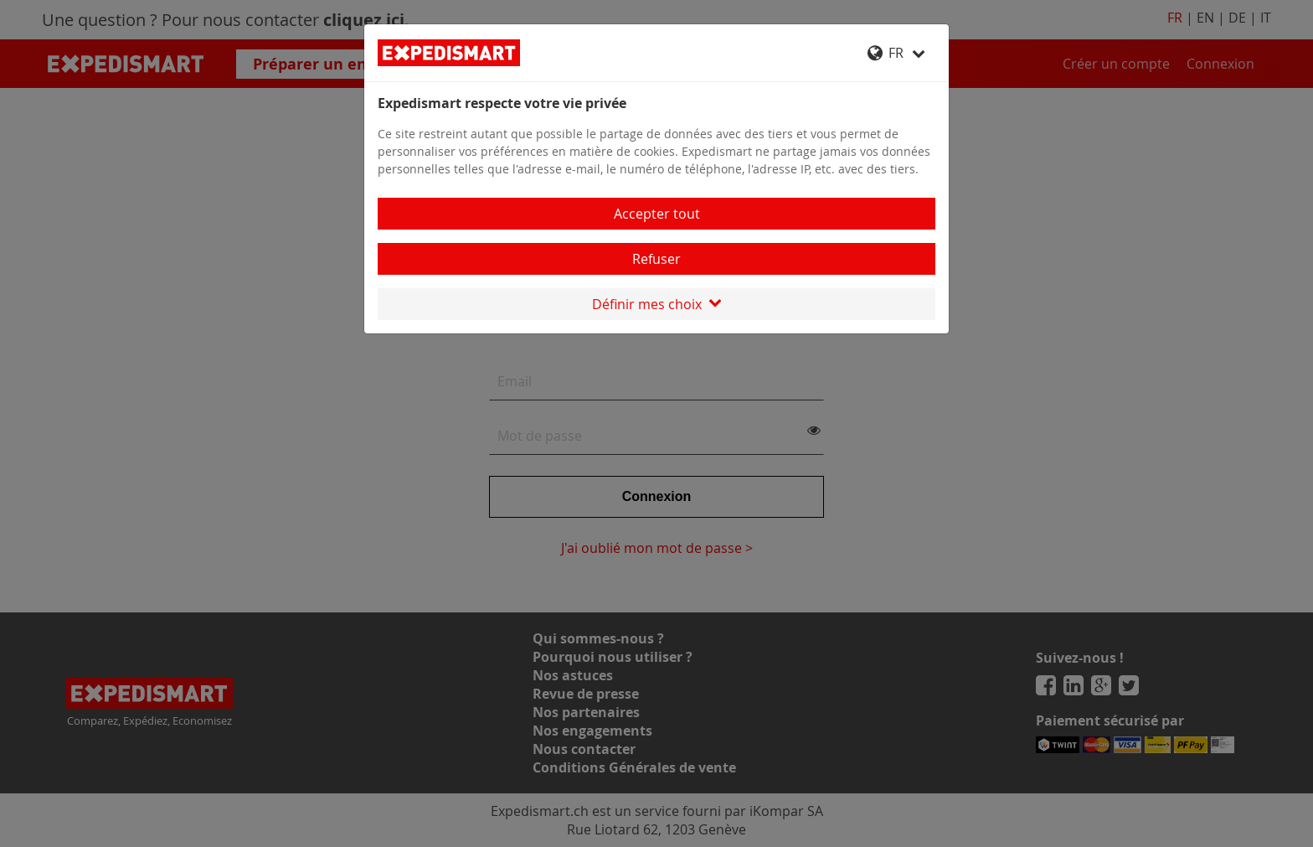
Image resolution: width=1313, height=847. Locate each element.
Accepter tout (657, 213)
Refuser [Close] (656, 259)
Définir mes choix (657, 304)
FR (896, 53)
